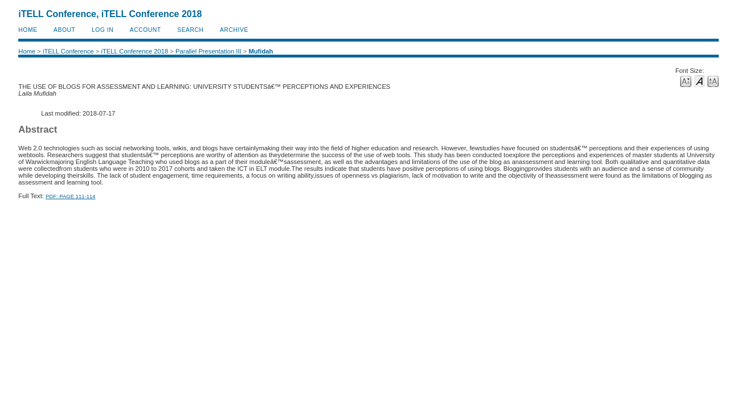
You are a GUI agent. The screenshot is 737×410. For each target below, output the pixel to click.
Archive (234, 30)
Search (190, 30)
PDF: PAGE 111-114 (70, 196)
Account (145, 30)
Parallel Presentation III (208, 51)
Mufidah (260, 51)
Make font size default (699, 80)
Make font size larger (713, 80)
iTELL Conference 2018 (134, 51)
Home (27, 30)
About (64, 30)
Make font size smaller (685, 80)
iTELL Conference (68, 51)
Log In (102, 30)
